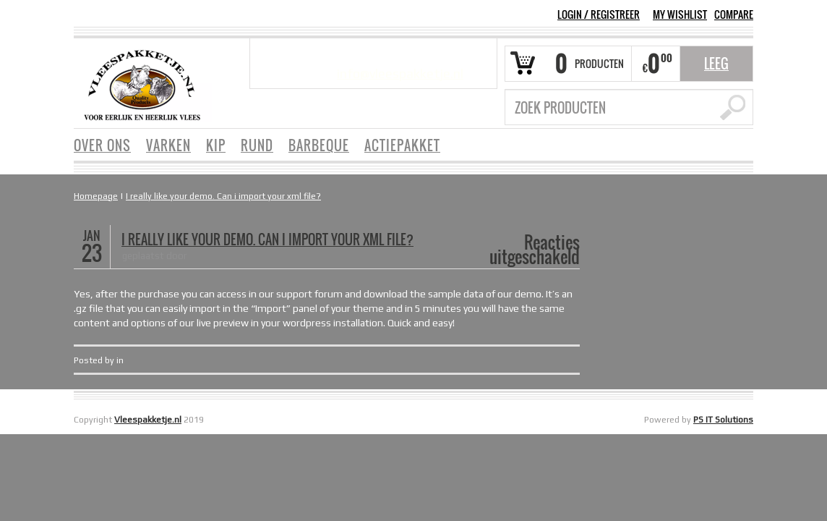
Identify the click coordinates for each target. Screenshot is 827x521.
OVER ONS (102, 145)
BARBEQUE (318, 145)
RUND (257, 145)
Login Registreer (598, 14)
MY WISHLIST (680, 14)
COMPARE (733, 14)
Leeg (716, 63)
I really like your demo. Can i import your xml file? (223, 196)
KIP (216, 145)
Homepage (96, 196)
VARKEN (168, 145)
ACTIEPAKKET (402, 145)
